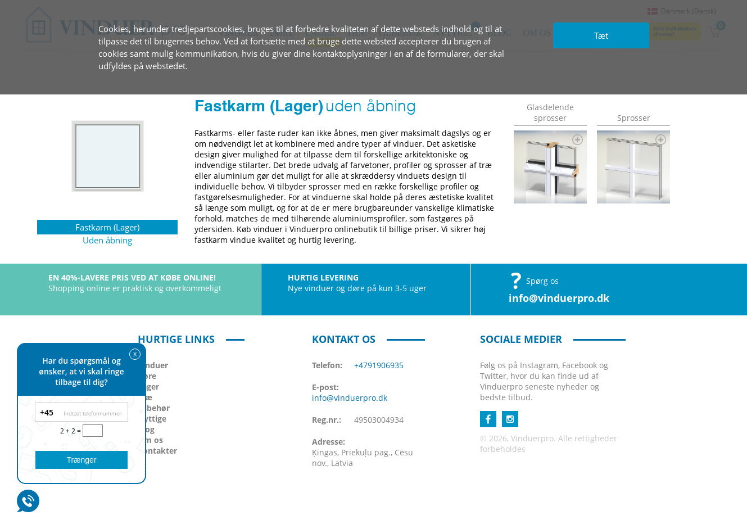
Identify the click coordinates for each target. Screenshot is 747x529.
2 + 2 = (71, 431)
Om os (150, 440)
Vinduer (153, 365)
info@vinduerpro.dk (559, 298)
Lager (148, 386)
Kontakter (157, 450)
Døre (147, 375)
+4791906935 (379, 365)
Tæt (601, 35)
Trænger (81, 459)
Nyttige (152, 418)
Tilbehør (154, 408)
